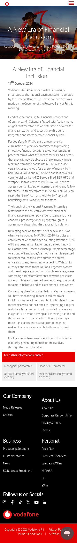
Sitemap (54, 534)
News (6, 463)
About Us (9, 46)
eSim (45, 485)
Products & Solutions (16, 449)
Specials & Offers (52, 463)
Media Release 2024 (56, 46)
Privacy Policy (57, 529)
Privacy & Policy (51, 423)
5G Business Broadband (17, 471)
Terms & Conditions (30, 534)
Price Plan (48, 449)
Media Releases (29, 46)
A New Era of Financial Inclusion (38, 33)
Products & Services (54, 456)
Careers (8, 415)
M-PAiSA (47, 471)
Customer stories (13, 456)
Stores (46, 430)
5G (43, 478)
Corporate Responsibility (57, 415)
